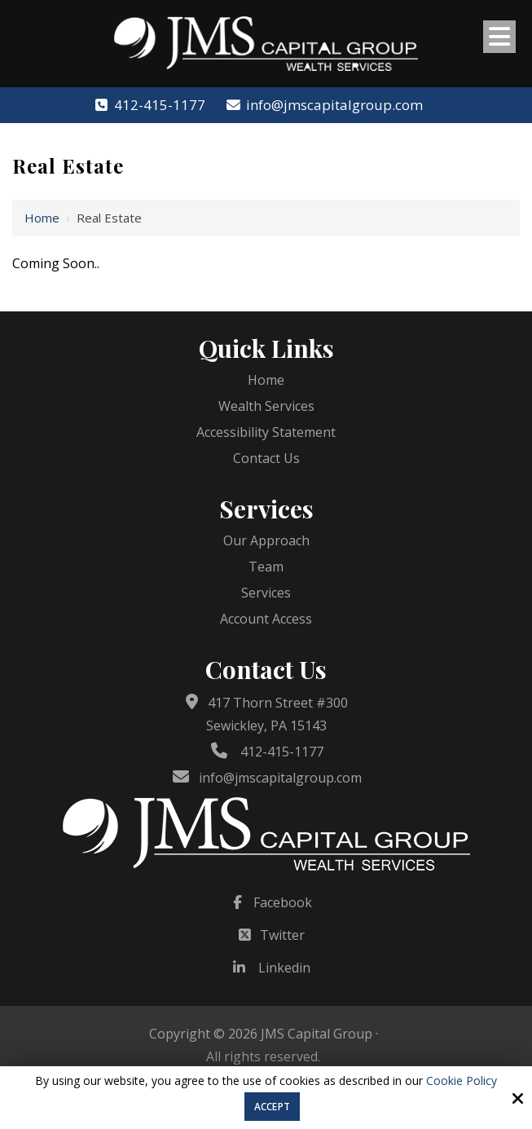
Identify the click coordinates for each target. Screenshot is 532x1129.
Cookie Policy (461, 1081)
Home (41, 217)
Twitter (282, 935)
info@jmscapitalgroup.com (324, 104)
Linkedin (284, 968)
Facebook (282, 902)
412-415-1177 (149, 104)
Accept (272, 1107)
